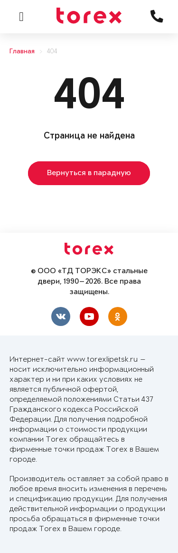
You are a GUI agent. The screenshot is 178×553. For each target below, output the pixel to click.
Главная (22, 51)
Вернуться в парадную (89, 173)
